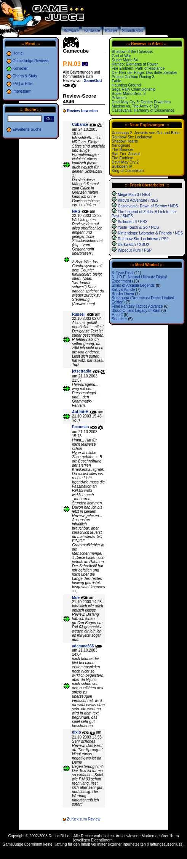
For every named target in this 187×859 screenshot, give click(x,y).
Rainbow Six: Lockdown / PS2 (143, 239)
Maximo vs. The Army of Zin (135, 106)
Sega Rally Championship (133, 89)
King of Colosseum (128, 171)
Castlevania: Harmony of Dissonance (143, 110)
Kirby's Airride (123, 289)
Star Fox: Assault (126, 154)
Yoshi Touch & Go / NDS (138, 227)
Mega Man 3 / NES (134, 195)
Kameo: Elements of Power (135, 64)
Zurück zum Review (84, 819)
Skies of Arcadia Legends (133, 285)
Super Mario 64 (124, 60)
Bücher (111, 31)
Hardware (91, 31)
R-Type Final (122, 273)
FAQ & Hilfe (22, 84)
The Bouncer (122, 150)
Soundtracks (133, 31)
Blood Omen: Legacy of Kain (136, 310)
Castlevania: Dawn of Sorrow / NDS (148, 206)
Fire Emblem (122, 158)
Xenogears (121, 145)
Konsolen (21, 68)
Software (71, 31)
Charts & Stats (25, 76)
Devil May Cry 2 (125, 162)
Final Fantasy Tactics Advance (137, 306)
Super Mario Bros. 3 (128, 94)
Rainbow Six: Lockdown (132, 137)
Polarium (119, 98)
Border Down (123, 294)
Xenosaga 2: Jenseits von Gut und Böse (145, 133)
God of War (121, 56)
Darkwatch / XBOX (133, 244)
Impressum (22, 91)
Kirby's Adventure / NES (138, 200)
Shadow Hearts (124, 141)
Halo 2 (117, 315)
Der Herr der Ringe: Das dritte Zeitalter (144, 73)
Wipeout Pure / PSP (135, 250)
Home (18, 53)
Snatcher (119, 319)
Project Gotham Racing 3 (133, 77)
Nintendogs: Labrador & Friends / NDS (150, 233)
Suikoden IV (122, 166)
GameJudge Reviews (31, 61)
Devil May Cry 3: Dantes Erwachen (141, 102)
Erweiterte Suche (27, 129)
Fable (116, 81)
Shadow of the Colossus (132, 52)
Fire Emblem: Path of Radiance (138, 68)
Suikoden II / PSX (132, 222)
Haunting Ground (126, 85)
